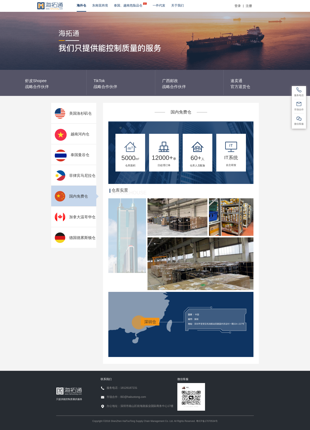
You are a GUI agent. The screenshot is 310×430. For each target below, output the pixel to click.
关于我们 (177, 5)
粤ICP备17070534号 (207, 421)
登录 (237, 5)
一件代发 (159, 5)
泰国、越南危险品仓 (130, 5)
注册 (249, 5)
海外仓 (81, 5)
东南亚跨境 (100, 5)
